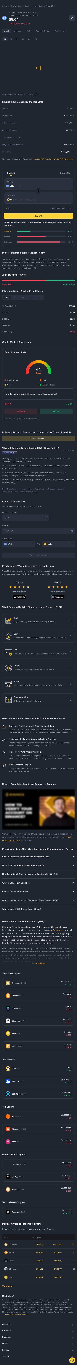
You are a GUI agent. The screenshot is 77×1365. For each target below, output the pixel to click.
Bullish (56, 411)
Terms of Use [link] (10, 1356)
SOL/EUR (58, 1303)
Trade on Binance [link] (39, 438)
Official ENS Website (42, 159)
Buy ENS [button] (38, 215)
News (29, 31)
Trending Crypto (53, 31)
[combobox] (12, 199)
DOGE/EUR (58, 1286)
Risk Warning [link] (23, 1356)
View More (40, 1005)
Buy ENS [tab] (11, 173)
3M (23, 39)
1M (17, 39)
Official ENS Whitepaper (63, 159)
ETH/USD (40, 1311)
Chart (6, 31)
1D (5, 39)
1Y (29, 39)
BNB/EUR (58, 1319)
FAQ (38, 31)
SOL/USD (40, 1303)
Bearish (21, 411)
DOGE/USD (39, 1286)
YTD (35, 39)
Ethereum (57, 972)
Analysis (17, 31)
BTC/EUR (58, 1294)
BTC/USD (40, 1294)
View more (7, 1328)
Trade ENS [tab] (65, 173)
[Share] (72, 18)
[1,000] (23, 559)
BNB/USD (40, 1319)
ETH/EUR (58, 1311)
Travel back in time (39, 597)
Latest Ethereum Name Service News (22, 500)
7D (11, 39)
